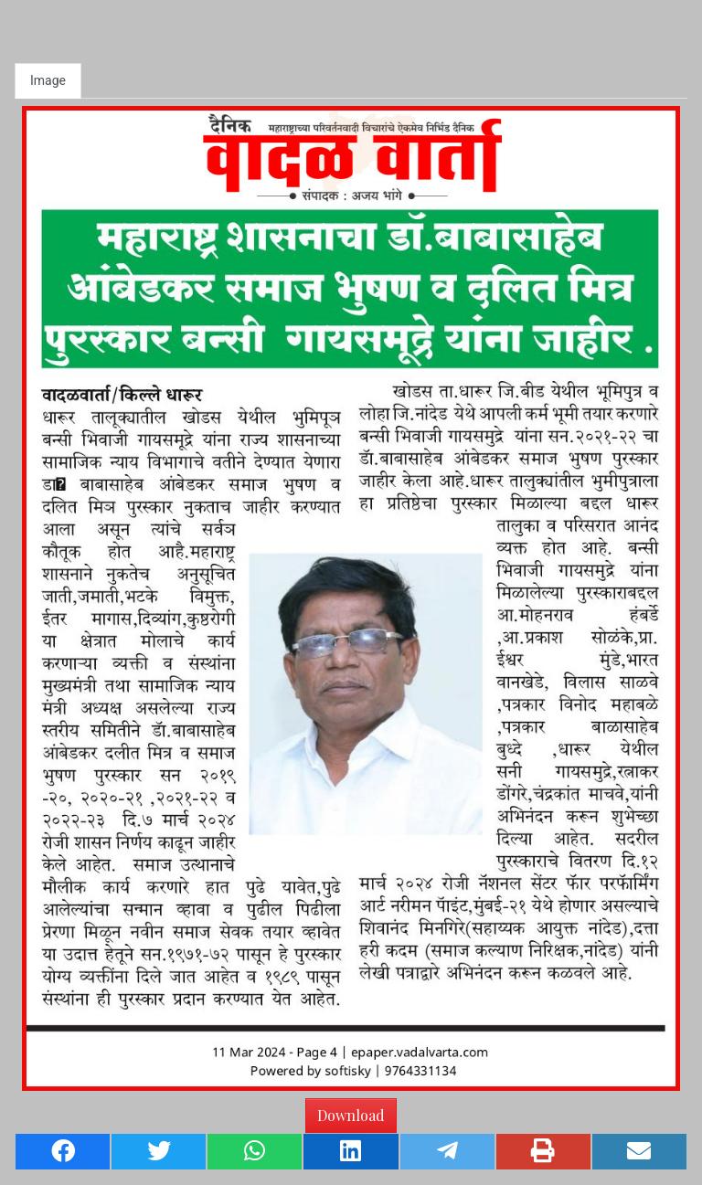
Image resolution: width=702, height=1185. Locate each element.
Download (351, 1115)
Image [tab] (48, 80)
